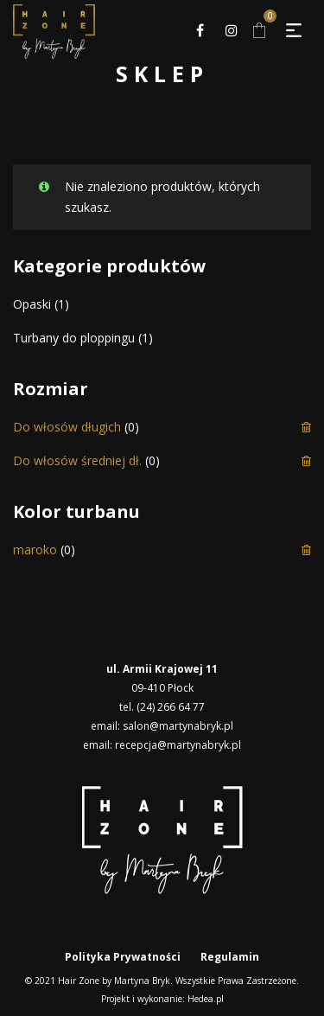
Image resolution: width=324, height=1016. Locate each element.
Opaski (32, 304)
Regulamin (229, 956)
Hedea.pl (205, 999)
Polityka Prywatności (123, 956)
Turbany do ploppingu (74, 337)
